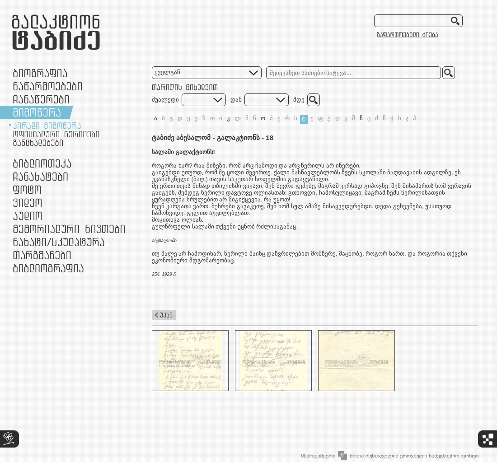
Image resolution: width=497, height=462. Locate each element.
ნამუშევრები (58, 241)
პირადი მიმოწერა (47, 125)
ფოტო (27, 189)
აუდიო (27, 215)
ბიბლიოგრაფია (48, 268)
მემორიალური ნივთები (69, 228)
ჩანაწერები (41, 99)
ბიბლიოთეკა (42, 163)
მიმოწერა (37, 112)
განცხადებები (38, 143)
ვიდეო (27, 202)
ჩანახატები (40, 176)
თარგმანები (42, 254)
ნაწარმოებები (47, 86)
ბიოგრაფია (40, 72)
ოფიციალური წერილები (56, 134)
